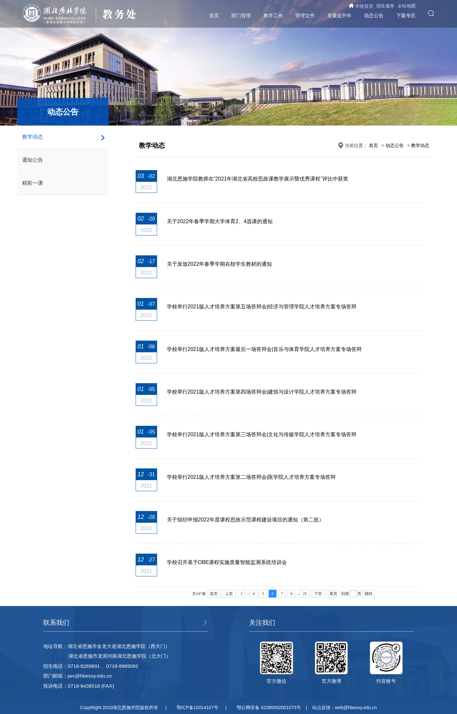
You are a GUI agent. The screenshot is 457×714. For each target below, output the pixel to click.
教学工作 (273, 15)
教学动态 (32, 137)
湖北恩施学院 (57, 14)
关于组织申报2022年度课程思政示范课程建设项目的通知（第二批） (245, 519)
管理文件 (305, 15)
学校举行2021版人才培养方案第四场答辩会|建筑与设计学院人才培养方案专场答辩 (262, 392)
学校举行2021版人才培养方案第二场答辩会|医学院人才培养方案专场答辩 (251, 477)
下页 (318, 593)
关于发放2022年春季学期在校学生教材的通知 (219, 264)
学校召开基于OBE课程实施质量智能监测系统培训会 (227, 562)
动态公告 (373, 15)
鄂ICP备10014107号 (197, 707)
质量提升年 (339, 15)
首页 (214, 15)
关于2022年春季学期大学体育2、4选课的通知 (220, 221)
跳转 (368, 593)
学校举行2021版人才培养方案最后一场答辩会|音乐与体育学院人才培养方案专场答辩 (264, 349)
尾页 (333, 593)
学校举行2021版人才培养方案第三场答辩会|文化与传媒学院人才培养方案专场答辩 (262, 434)
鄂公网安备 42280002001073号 (269, 707)
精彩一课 (32, 183)
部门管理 (241, 15)
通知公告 (32, 160)
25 (305, 593)
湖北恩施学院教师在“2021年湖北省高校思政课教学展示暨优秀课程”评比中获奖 (257, 179)
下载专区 (406, 15)
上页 (229, 593)
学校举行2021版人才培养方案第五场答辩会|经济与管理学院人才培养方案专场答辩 (262, 306)
